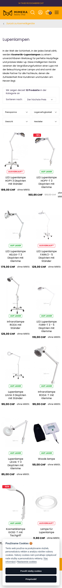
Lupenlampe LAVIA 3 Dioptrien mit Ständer (15, 395)
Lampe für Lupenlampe (46, 530)
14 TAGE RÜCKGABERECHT (31, 3)
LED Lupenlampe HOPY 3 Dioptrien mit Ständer (15, 181)
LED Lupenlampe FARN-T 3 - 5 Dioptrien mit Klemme (46, 326)
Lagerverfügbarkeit (43, 112)
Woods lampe (46, 459)
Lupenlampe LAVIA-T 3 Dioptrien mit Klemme (15, 463)
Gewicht (9, 121)
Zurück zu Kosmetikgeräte (20, 23)
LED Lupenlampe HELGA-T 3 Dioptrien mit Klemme (15, 256)
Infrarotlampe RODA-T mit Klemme (46, 395)
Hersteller (38, 121)
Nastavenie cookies (27, 561)
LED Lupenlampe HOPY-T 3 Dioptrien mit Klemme (46, 182)
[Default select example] (40, 99)
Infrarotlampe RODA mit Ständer (15, 325)
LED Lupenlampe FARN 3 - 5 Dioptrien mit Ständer (46, 256)
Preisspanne (11, 112)
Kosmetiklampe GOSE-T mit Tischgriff (15, 532)
